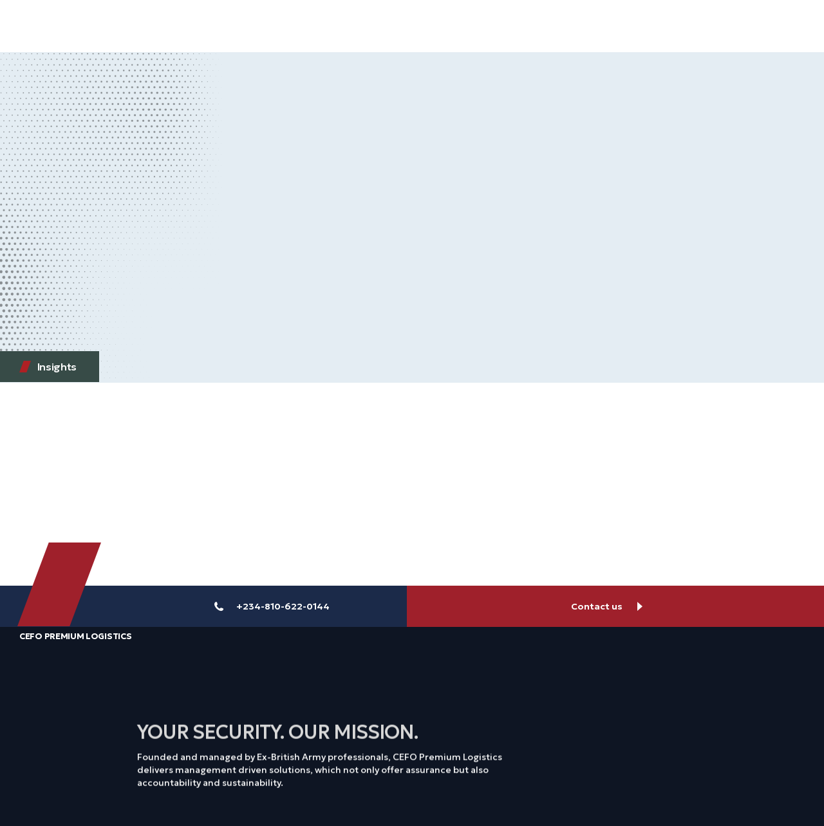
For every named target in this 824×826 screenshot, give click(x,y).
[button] (771, 25)
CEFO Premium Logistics (75, 636)
